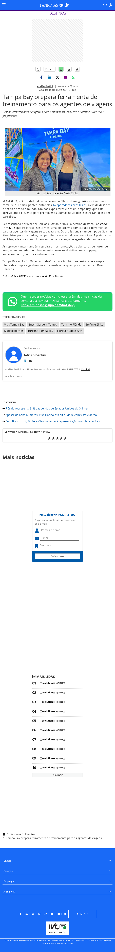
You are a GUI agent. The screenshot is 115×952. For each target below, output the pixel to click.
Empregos (9, 881)
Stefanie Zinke (94, 324)
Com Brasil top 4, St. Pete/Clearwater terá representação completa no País (51, 421)
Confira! (85, 369)
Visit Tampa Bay (14, 324)
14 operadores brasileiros (70, 205)
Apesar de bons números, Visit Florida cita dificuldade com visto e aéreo (50, 415)
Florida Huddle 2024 (70, 331)
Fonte (49, 69)
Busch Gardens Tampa (42, 324)
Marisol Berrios (14, 331)
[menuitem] (57, 859)
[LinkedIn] (25, 361)
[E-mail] (30, 361)
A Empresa (9, 891)
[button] (41, 77)
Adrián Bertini (45, 86)
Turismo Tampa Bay (40, 331)
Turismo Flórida (71, 324)
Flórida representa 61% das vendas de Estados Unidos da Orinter (45, 408)
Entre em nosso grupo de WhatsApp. (48, 305)
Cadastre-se (57, 556)
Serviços (8, 871)
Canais (7, 860)
